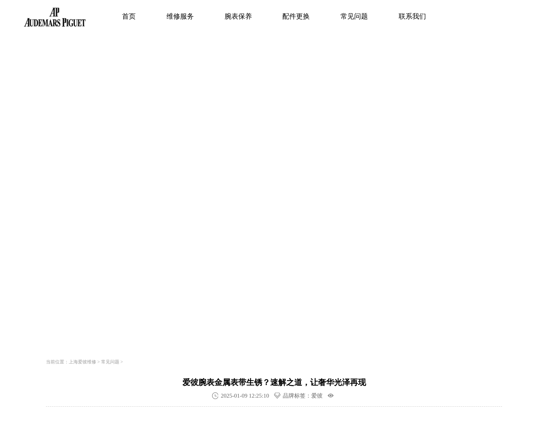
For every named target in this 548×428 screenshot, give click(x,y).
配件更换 (296, 16)
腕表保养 (238, 16)
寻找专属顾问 (158, 247)
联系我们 (412, 16)
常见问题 (354, 16)
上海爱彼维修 (82, 362)
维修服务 (180, 16)
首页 (129, 16)
